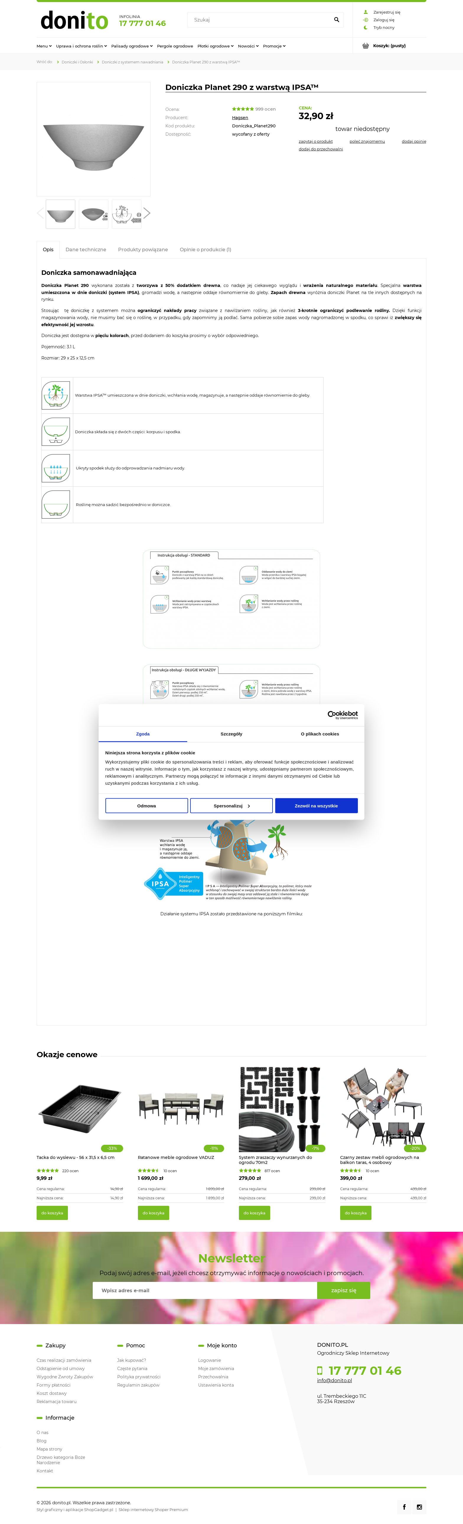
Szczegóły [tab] (231, 733)
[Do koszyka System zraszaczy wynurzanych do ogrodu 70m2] (254, 1213)
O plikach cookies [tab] (320, 733)
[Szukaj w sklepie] (260, 20)
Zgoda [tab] (143, 733)
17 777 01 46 (142, 23)
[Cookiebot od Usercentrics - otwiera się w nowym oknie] (332, 715)
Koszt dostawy (52, 1393)
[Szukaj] (336, 20)
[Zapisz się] (343, 1290)
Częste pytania (132, 1368)
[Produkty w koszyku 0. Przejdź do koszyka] (389, 45)
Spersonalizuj (232, 805)
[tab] (48, 249)
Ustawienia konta (216, 1385)
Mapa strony (49, 1449)
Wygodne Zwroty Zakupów (65, 1377)
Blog (42, 1440)
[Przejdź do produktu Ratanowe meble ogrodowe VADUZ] (181, 1115)
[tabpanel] (231, 642)
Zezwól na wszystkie (316, 805)
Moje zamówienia (216, 1368)
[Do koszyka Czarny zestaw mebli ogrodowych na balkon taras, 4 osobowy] (355, 1213)
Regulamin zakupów (138, 1385)
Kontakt (45, 1471)
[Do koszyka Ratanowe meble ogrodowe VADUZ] (153, 1213)
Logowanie (209, 1360)
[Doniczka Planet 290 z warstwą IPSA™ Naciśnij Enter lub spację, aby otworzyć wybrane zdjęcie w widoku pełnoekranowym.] (94, 139)
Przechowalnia (213, 1377)
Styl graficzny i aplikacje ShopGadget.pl (75, 1509)
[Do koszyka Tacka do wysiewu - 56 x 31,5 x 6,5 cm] (52, 1213)
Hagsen (240, 117)
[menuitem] (44, 45)
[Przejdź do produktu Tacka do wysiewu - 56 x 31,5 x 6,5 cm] (80, 1115)
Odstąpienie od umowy (61, 1368)
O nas (42, 1432)
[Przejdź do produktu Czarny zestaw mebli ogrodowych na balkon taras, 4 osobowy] (383, 1115)
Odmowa (146, 805)
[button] (40, 214)
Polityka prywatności (139, 1377)
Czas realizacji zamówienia (64, 1360)
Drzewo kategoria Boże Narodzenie (61, 1460)
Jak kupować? (131, 1360)
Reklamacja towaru (56, 1401)
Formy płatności (54, 1385)
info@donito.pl (334, 1380)
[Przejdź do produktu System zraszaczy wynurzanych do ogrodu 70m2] (282, 1115)
